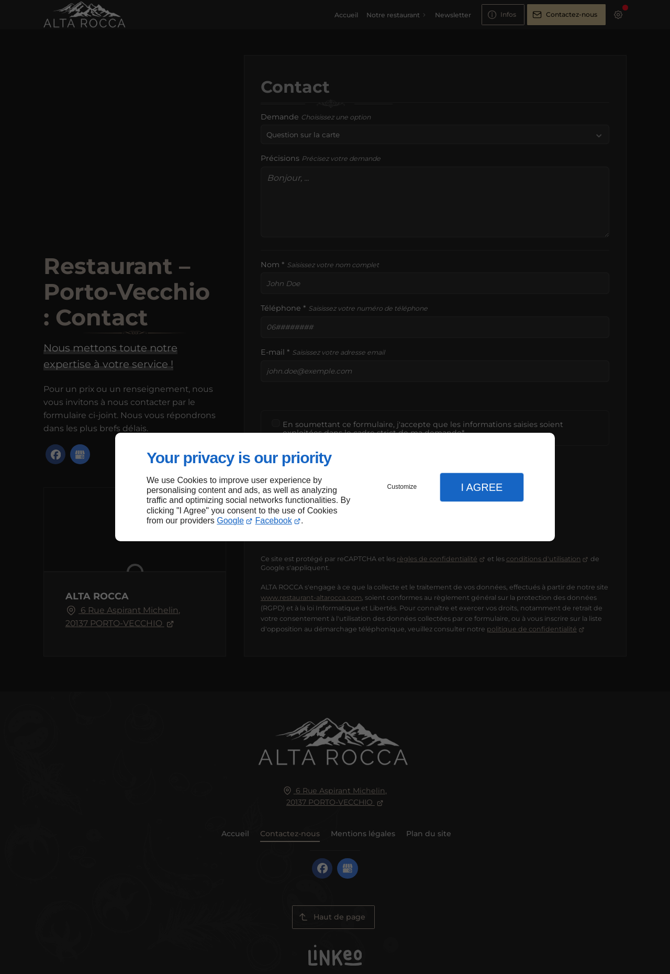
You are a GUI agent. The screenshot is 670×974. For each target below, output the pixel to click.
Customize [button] (402, 486)
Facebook (273, 520)
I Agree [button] (481, 487)
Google (230, 520)
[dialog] (335, 487)
